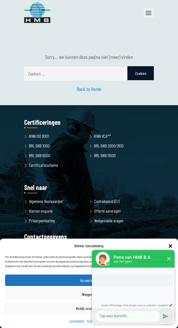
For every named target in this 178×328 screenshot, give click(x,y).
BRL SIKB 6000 (39, 155)
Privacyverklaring (42, 220)
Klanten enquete (41, 210)
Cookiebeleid (76, 320)
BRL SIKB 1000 (39, 145)
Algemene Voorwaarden (46, 201)
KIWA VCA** (102, 136)
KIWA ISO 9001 (39, 136)
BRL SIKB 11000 (105, 155)
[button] (148, 12)
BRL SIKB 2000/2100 (109, 145)
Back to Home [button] (89, 89)
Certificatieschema (43, 165)
